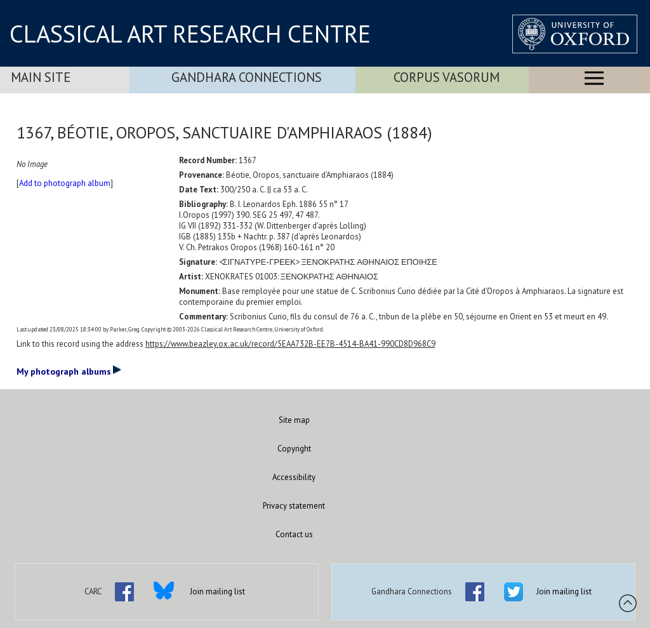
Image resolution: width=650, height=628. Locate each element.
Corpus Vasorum (447, 77)
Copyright (294, 448)
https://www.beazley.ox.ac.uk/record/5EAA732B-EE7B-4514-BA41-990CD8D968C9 (290, 343)
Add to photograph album (64, 183)
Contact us (294, 534)
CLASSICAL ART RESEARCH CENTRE (190, 34)
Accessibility (293, 477)
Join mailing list (217, 591)
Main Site (40, 77)
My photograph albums (69, 370)
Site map (294, 420)
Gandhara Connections (246, 77)
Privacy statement (294, 505)
